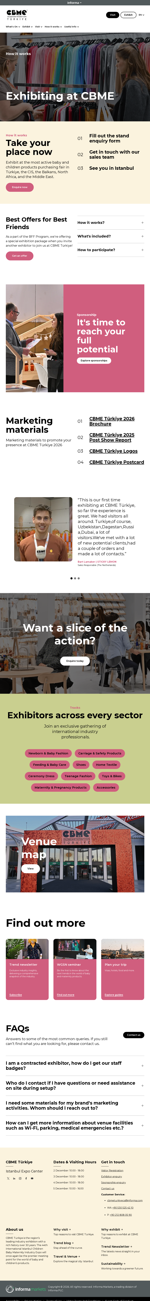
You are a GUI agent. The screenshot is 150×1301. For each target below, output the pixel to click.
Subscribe (15, 995)
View (30, 868)
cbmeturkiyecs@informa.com (125, 1200)
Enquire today (75, 661)
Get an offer (19, 255)
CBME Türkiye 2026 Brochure (112, 421)
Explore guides (114, 995)
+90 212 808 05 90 (121, 1214)
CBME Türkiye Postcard (116, 462)
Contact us (133, 1035)
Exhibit (128, 14)
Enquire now (19, 187)
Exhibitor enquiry (111, 1176)
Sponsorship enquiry (113, 1182)
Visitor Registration (112, 1170)
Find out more (65, 995)
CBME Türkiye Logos (113, 451)
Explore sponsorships (94, 360)
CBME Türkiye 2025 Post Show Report (111, 437)
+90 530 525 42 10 (122, 1207)
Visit (112, 14)
